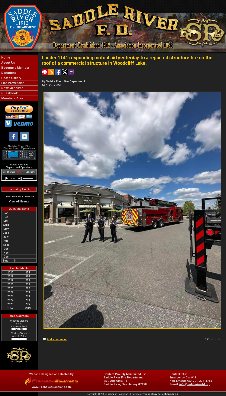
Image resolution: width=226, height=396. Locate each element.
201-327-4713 (202, 381)
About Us (8, 62)
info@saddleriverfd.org (194, 384)
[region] (19, 78)
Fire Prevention (12, 83)
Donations (8, 73)
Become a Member (15, 67)
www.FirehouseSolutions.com (52, 387)
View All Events (19, 201)
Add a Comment (57, 339)
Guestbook (9, 93)
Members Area (12, 98)
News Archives (12, 88)
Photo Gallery (11, 78)
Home (5, 57)
